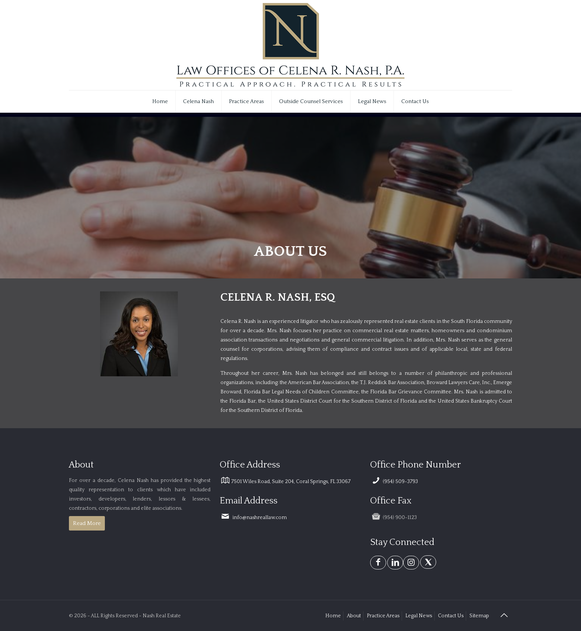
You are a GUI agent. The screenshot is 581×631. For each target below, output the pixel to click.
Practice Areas (383, 616)
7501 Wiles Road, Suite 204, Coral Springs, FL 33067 (285, 482)
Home (333, 616)
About (354, 616)
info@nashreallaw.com (253, 518)
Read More (87, 523)
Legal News (418, 616)
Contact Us (451, 616)
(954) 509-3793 (394, 482)
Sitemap (479, 616)
